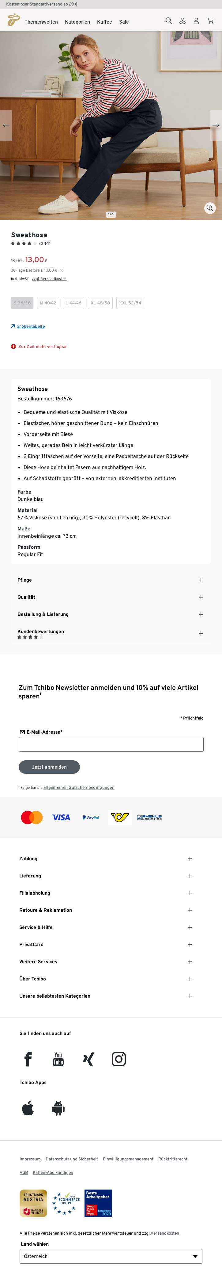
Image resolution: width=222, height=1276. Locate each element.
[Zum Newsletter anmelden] (49, 767)
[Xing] (89, 1062)
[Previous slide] (6, 125)
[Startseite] (14, 19)
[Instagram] (119, 1062)
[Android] (58, 1111)
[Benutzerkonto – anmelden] (196, 24)
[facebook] (28, 1062)
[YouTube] (58, 1062)
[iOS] (28, 1111)
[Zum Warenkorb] (211, 24)
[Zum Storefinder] (182, 24)
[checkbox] (22, 303)
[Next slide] (216, 125)
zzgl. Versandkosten (49, 279)
